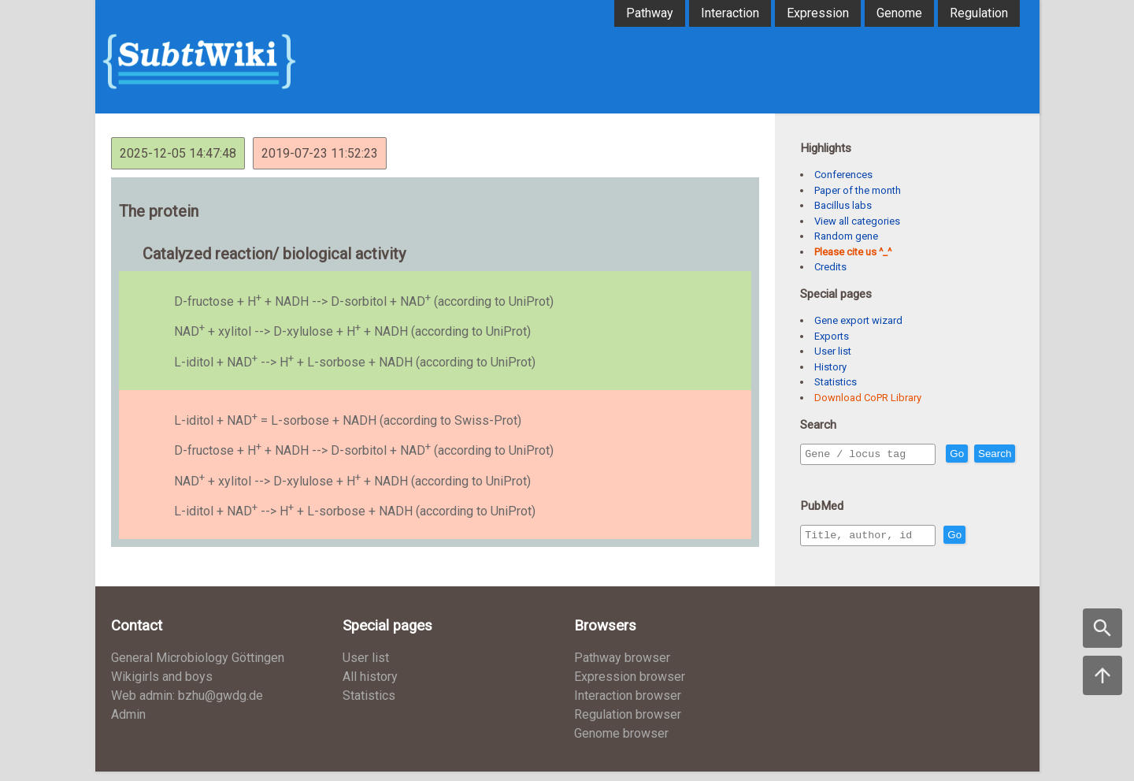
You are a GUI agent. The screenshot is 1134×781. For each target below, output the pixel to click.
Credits (830, 267)
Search (824, 476)
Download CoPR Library (867, 398)
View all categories (857, 221)
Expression (818, 13)
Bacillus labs (843, 205)
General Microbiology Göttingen (197, 667)
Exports (831, 336)
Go (991, 454)
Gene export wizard (858, 320)
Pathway (649, 13)
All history (370, 686)
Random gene (846, 236)
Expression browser (629, 686)
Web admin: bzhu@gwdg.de (187, 704)
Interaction (730, 13)
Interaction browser (627, 704)
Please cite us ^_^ (852, 252)
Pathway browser (622, 667)
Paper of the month (857, 190)
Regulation (979, 13)
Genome (899, 13)
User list (832, 351)
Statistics (835, 382)
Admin (128, 723)
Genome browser (621, 742)
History (830, 367)
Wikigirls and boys (162, 686)
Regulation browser (627, 723)
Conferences (843, 174)
